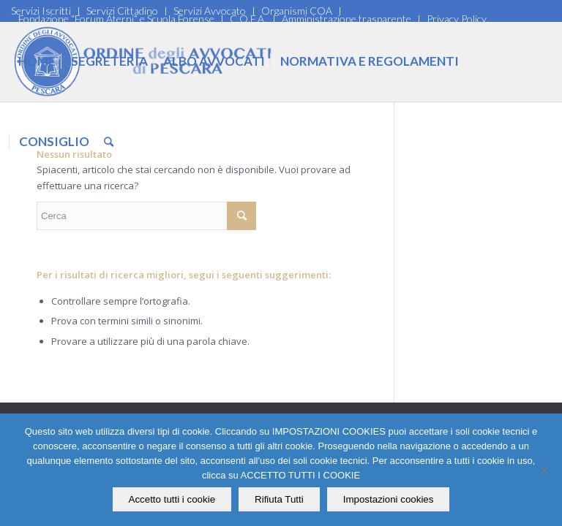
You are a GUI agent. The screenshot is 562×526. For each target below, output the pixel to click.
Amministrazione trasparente (346, 18)
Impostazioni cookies (388, 499)
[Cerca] (109, 142)
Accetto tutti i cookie (172, 499)
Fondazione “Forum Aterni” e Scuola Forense (116, 18)
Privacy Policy (457, 18)
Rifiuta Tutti (279, 499)
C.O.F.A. (248, 18)
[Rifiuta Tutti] (543, 469)
